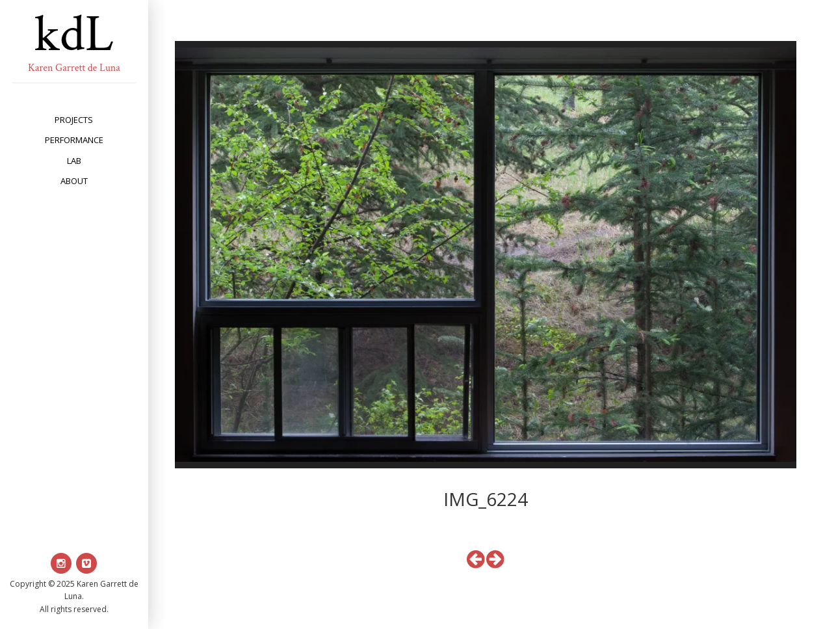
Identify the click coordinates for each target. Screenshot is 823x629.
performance (74, 140)
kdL (74, 34)
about (74, 181)
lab (74, 161)
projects (74, 120)
